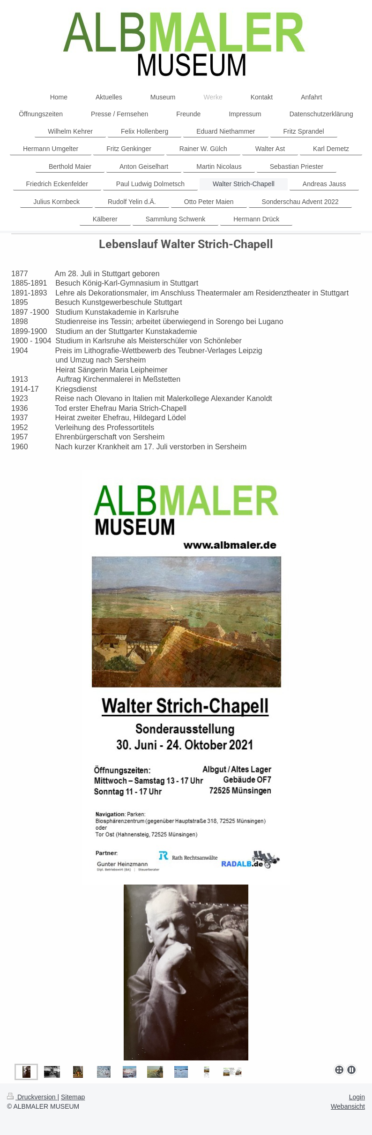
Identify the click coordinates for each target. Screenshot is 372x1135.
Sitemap (73, 1097)
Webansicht (348, 1106)
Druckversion (32, 1097)
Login (357, 1097)
